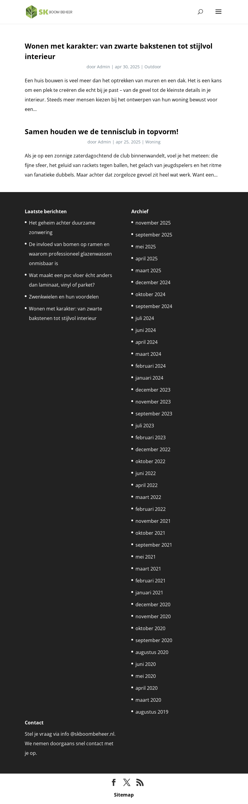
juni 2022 (145, 473)
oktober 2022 (150, 461)
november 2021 (153, 521)
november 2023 (153, 401)
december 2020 (152, 604)
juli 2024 (144, 318)
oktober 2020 (150, 628)
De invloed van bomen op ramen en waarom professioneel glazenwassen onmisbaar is (70, 254)
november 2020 (153, 616)
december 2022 (152, 449)
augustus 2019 (151, 712)
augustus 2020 (151, 652)
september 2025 (153, 234)
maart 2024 (148, 354)
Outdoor (152, 66)
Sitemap (124, 794)
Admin (103, 66)
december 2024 (152, 282)
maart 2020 (148, 700)
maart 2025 (148, 270)
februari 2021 (150, 580)
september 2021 (153, 545)
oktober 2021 (150, 533)
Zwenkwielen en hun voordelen (64, 296)
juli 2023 (144, 425)
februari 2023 (150, 437)
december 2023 (152, 389)
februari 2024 (150, 366)
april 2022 (146, 485)
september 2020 (153, 640)
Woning (153, 142)
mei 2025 (145, 246)
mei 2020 (145, 676)
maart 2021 (148, 568)
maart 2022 (148, 497)
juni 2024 (145, 330)
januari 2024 (149, 378)
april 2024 (146, 342)
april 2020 (146, 688)
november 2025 (153, 222)
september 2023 (153, 413)
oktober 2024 (150, 294)
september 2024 (153, 306)
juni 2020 (145, 664)
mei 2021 (145, 556)
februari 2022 (150, 509)
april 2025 (146, 258)
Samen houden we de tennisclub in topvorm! (101, 131)
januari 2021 (149, 592)
